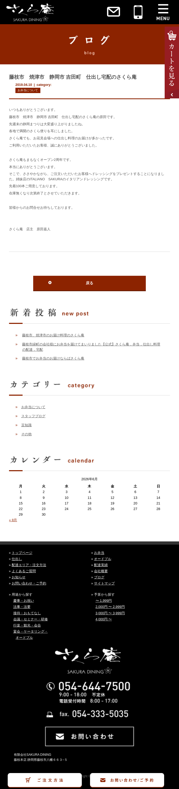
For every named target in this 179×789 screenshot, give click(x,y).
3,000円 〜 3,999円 (110, 613)
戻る (89, 283)
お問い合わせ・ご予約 (29, 583)
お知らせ (18, 577)
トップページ (22, 553)
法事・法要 (22, 607)
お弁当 (99, 553)
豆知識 (26, 425)
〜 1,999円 (104, 601)
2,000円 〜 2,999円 (110, 607)
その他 (26, 434)
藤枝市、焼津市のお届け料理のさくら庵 (53, 335)
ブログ (99, 577)
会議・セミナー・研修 (30, 619)
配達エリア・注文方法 (29, 565)
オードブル (102, 559)
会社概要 (101, 571)
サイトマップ (104, 583)
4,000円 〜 (104, 619)
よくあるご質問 (24, 571)
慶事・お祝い (23, 601)
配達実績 (101, 565)
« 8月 (13, 520)
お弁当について (28, 90)
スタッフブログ (33, 416)
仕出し (17, 559)
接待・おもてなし (27, 613)
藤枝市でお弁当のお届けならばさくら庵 (53, 358)
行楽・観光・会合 (27, 625)
